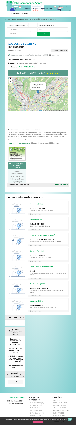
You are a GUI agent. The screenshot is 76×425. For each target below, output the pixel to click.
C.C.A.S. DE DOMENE (38, 255)
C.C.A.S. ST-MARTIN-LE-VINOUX (42, 239)
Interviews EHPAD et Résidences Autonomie (61, 409)
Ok (70, 420)
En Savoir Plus (38, 422)
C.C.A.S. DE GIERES (37, 224)
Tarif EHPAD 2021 (58, 413)
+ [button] (10, 79)
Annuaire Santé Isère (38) (19, 13)
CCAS (32, 271)
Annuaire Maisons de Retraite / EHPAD (18, 19)
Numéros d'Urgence (15, 382)
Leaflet (40, 110)
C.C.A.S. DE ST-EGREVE (39, 288)
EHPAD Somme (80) (37, 413)
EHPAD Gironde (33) (37, 403)
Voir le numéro (27, 66)
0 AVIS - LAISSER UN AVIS (38, 73)
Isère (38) (37, 19)
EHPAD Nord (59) (36, 405)
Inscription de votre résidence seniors (60, 404)
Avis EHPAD (57, 400)
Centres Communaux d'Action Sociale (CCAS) (29, 55)
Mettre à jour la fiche (59, 51)
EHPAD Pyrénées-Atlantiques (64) (36, 409)
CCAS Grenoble (36, 305)
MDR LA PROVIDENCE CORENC (19, 143)
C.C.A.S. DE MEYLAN (37, 208)
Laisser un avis (62, 185)
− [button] (10, 81)
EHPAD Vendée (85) (37, 416)
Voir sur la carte (35, 214)
